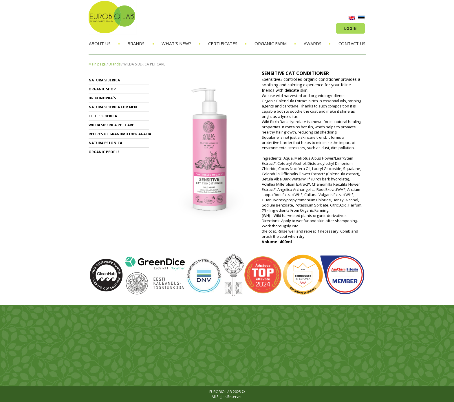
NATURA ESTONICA (105, 142)
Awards (312, 43)
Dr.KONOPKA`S (102, 98)
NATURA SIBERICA (104, 80)
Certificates (222, 43)
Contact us (351, 43)
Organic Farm (271, 43)
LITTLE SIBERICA (103, 116)
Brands (135, 43)
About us (100, 43)
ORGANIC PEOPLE (104, 151)
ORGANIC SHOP (102, 89)
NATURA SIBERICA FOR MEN (113, 107)
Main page (97, 64)
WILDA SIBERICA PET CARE (144, 64)
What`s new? (176, 43)
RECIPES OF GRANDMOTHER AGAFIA (120, 133)
